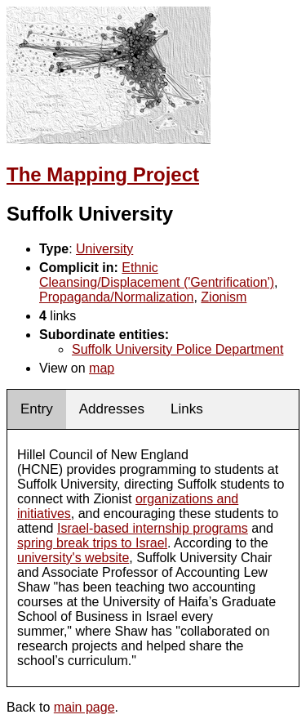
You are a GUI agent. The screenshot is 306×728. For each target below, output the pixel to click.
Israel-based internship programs (152, 528)
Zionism (223, 297)
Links (187, 409)
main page (84, 707)
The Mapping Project (103, 174)
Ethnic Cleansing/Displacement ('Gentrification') (156, 275)
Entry (36, 409)
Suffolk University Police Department (177, 349)
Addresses (111, 409)
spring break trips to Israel (92, 543)
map (101, 368)
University (104, 249)
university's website (73, 558)
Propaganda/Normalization (116, 297)
